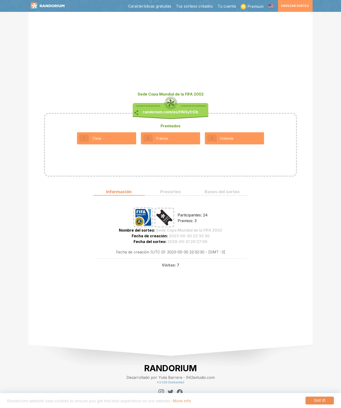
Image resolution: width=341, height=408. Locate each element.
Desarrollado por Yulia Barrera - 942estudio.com (170, 377)
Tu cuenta (227, 6)
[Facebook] (180, 392)
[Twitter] (170, 392)
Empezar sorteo (295, 6)
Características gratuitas (149, 6)
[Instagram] (161, 392)
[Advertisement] (170, 53)
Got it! (319, 400)
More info (182, 400)
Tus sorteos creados (194, 6)
